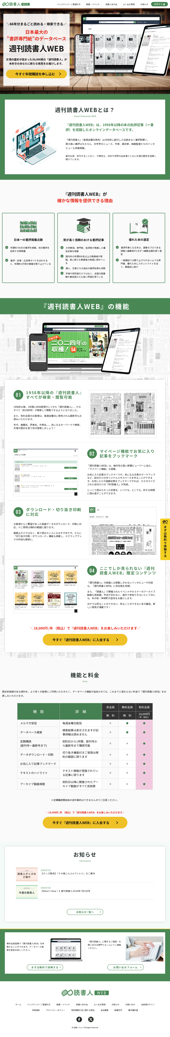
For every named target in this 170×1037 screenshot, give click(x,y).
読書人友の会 (111, 4)
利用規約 (36, 1010)
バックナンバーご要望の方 (68, 4)
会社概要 (104, 1010)
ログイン (159, 4)
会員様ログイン (148, 1004)
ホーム (18, 1004)
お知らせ (144, 4)
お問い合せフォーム (125, 967)
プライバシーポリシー (55, 1010)
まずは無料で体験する (45, 967)
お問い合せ (130, 1004)
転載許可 (118, 1010)
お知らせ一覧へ (85, 912)
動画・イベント (93, 4)
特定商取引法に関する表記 (83, 1010)
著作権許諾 (133, 1010)
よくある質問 (129, 4)
